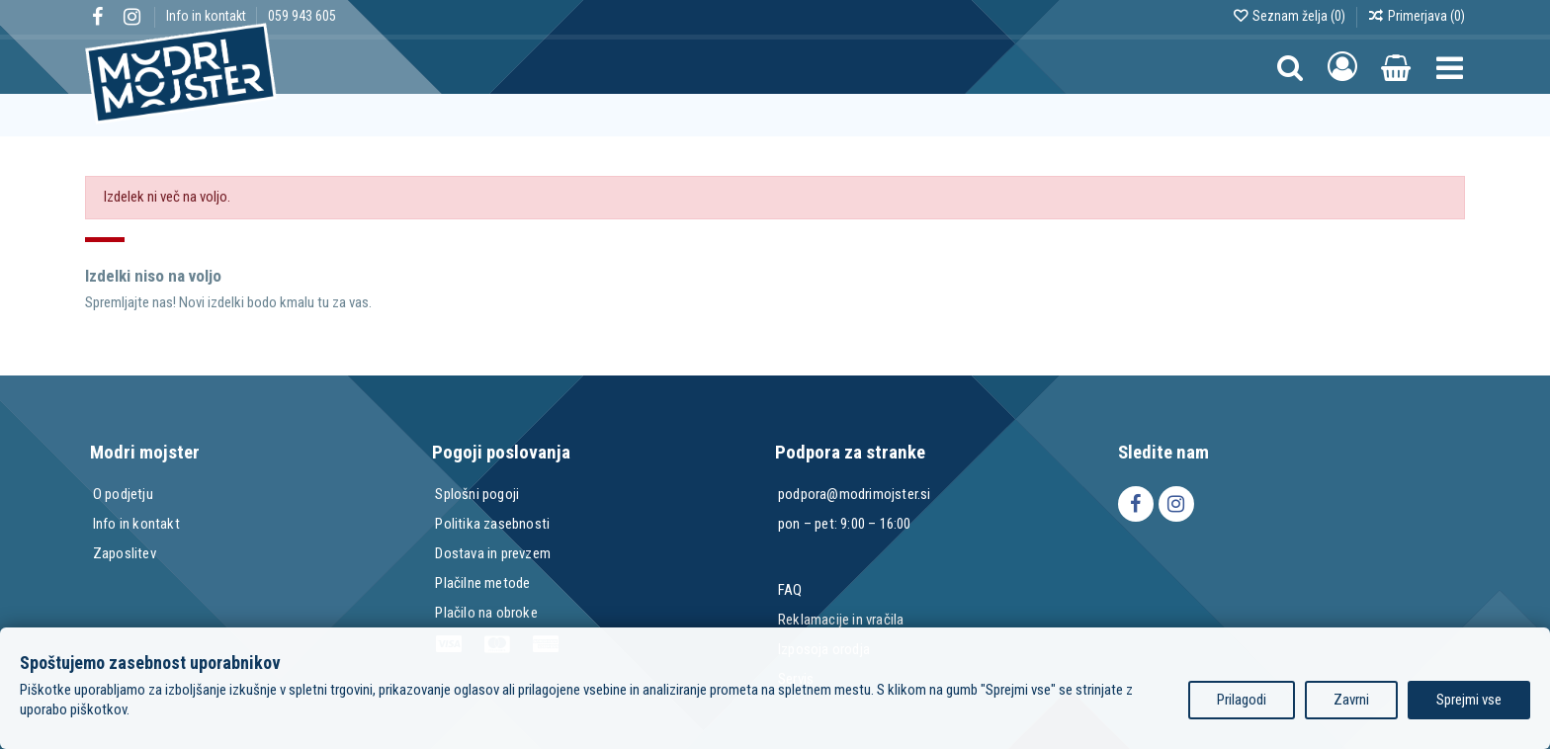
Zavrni (1351, 699)
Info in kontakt (207, 16)
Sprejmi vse (1469, 699)
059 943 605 (302, 16)
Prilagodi (1241, 699)
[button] (1450, 66)
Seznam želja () (1290, 16)
